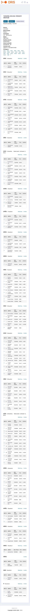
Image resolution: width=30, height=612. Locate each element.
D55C (8, 52)
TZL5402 (16, 519)
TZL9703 (16, 431)
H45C (15, 53)
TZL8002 (16, 452)
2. (6, 108)
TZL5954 (16, 251)
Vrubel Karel (10, 541)
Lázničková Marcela (10, 244)
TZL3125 (16, 565)
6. (6, 83)
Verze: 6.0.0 (14, 608)
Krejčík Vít (10, 284)
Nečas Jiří (10, 433)
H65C (23, 53)
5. (6, 115)
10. (6, 129)
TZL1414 (16, 278)
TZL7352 (16, 223)
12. (6, 446)
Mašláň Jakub (9, 492)
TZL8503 (16, 482)
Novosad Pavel (10, 489)
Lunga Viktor (9, 363)
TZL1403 (16, 293)
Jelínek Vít (10, 521)
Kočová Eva (10, 200)
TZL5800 (16, 534)
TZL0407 (16, 459)
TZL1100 (16, 324)
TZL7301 (15, 485)
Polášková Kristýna (10, 180)
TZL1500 (16, 281)
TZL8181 (16, 173)
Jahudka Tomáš (10, 387)
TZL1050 (16, 129)
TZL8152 (16, 206)
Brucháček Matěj (10, 281)
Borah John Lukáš (10, 367)
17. (6, 456)
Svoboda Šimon (10, 287)
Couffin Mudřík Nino (10, 293)
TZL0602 (16, 449)
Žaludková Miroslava (10, 251)
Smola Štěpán (9, 278)
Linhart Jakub (9, 391)
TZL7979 (16, 169)
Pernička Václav (10, 449)
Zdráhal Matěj (9, 374)
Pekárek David (9, 345)
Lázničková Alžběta (10, 146)
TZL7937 (15, 496)
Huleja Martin (9, 456)
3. (6, 80)
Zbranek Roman (9, 428)
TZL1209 (16, 299)
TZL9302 (16, 425)
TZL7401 (15, 489)
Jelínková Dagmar (10, 264)
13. (6, 366)
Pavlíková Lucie (10, 125)
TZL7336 (16, 478)
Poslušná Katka (10, 118)
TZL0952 (16, 115)
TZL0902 (16, 341)
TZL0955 (16, 122)
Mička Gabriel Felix (10, 348)
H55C (19, 53)
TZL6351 (16, 240)
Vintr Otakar (10, 290)
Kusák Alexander (10, 355)
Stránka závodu (20, 21)
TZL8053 (16, 197)
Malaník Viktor (9, 324)
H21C (8, 53)
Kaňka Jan (10, 321)
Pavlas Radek (9, 482)
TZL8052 (16, 166)
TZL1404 (16, 296)
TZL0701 (16, 401)
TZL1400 (16, 287)
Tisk (5, 21)
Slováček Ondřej (10, 341)
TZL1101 (15, 328)
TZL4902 (16, 552)
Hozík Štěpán (9, 592)
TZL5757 (16, 264)
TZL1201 (16, 316)
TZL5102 (16, 521)
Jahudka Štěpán (10, 328)
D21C (19, 50)
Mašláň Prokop (9, 352)
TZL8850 (16, 180)
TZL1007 (16, 363)
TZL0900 (16, 355)
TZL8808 (16, 428)
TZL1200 (16, 313)
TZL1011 (15, 360)
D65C (12, 52)
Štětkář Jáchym (9, 370)
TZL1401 (16, 578)
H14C (23, 52)
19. (6, 459)
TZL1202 (16, 321)
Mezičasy (20, 58)
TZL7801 (15, 492)
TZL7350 (16, 219)
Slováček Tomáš (10, 452)
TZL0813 (16, 391)
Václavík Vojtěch (10, 394)
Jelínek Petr (10, 552)
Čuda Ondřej (9, 408)
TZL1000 (16, 345)
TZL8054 (16, 595)
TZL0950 (16, 132)
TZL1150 (16, 87)
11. (6, 94)
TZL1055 (16, 125)
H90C (4, 55)
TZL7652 (16, 226)
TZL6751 (16, 244)
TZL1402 (16, 301)
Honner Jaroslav (10, 401)
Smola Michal (9, 436)
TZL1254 (16, 94)
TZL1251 (16, 83)
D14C (11, 50)
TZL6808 (16, 476)
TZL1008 (16, 348)
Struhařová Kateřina (10, 595)
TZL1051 (16, 118)
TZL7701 (16, 516)
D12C (8, 50)
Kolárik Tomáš (9, 425)
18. (6, 370)
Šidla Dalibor (10, 313)
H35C (11, 53)
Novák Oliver (10, 299)
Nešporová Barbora (10, 227)
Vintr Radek (10, 516)
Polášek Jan (10, 446)
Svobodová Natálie (10, 84)
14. (6, 496)
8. (6, 125)
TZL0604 (16, 456)
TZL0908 (16, 366)
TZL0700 (16, 405)
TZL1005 (16, 352)
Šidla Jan (10, 476)
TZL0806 (16, 592)
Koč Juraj (10, 358)
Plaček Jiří (10, 319)
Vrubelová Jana (10, 223)
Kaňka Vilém (10, 301)
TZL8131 (15, 436)
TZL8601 (16, 446)
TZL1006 (16, 358)
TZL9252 (16, 176)
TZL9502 (16, 439)
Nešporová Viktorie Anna (10, 87)
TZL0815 (16, 387)
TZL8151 (16, 202)
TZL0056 (16, 183)
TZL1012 (15, 370)
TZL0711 (15, 394)
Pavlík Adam (9, 398)
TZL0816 (16, 408)
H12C (20, 52)
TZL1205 (16, 319)
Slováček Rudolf (10, 519)
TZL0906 (16, 373)
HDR (8, 55)
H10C (16, 52)
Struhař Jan (10, 360)
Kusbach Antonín (10, 534)
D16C (15, 50)
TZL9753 (16, 162)
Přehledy (11, 21)
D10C (4, 50)
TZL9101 (15, 433)
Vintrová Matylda (9, 66)
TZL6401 (16, 541)
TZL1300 (16, 290)
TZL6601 (16, 503)
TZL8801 (16, 463)
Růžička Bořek (9, 296)
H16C (4, 53)
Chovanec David (10, 440)
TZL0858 (16, 146)
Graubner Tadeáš (10, 459)
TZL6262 (16, 247)
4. (6, 111)
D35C (22, 50)
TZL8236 (16, 499)
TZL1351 (16, 80)
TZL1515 (16, 284)
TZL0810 (16, 398)
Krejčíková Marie (10, 176)
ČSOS (21, 610)
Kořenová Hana (10, 129)
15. (6, 452)
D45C (4, 52)
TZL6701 (16, 538)
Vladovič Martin (10, 578)
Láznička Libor (10, 538)
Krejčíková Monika (10, 247)
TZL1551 (16, 66)
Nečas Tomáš (9, 463)
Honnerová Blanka (10, 166)
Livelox (25, 58)
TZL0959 (16, 111)
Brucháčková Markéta (10, 206)
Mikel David (10, 431)
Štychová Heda (10, 94)
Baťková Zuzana (9, 202)
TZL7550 (16, 200)
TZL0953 (16, 108)
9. (6, 90)
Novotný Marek (9, 485)
